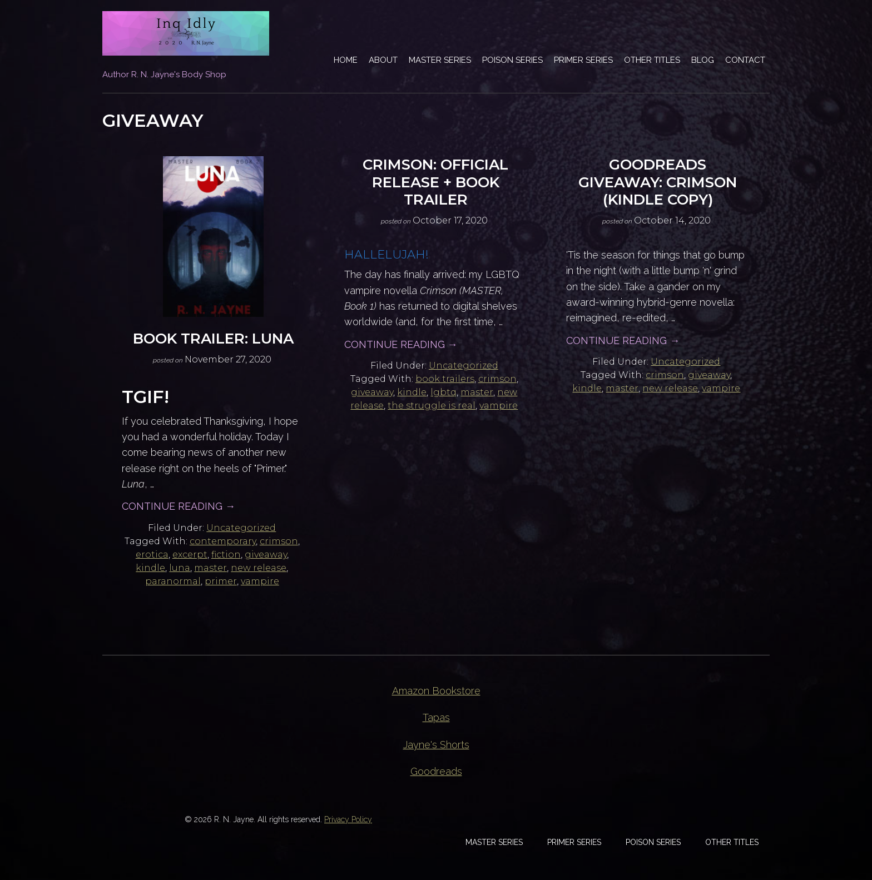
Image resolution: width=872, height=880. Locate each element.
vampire (260, 581)
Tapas (436, 717)
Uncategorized (241, 528)
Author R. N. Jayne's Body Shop (164, 74)
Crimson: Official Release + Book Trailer (435, 182)
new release (258, 568)
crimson (279, 541)
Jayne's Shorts (436, 744)
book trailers (444, 379)
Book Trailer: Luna (213, 338)
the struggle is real (431, 405)
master (210, 568)
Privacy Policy (348, 819)
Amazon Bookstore (436, 691)
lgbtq (443, 392)
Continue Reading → (178, 506)
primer (221, 581)
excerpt (189, 554)
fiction (226, 554)
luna (179, 568)
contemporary (223, 541)
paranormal (173, 581)
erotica (152, 554)
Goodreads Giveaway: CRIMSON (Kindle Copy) (657, 182)
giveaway (266, 554)
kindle (150, 568)
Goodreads (436, 771)
